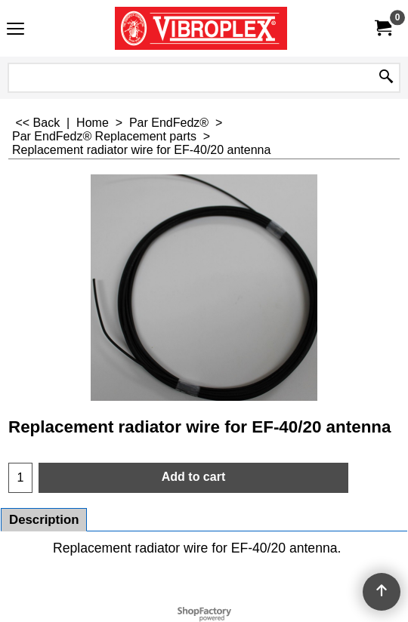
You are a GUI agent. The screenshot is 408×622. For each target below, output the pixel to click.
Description (44, 520)
